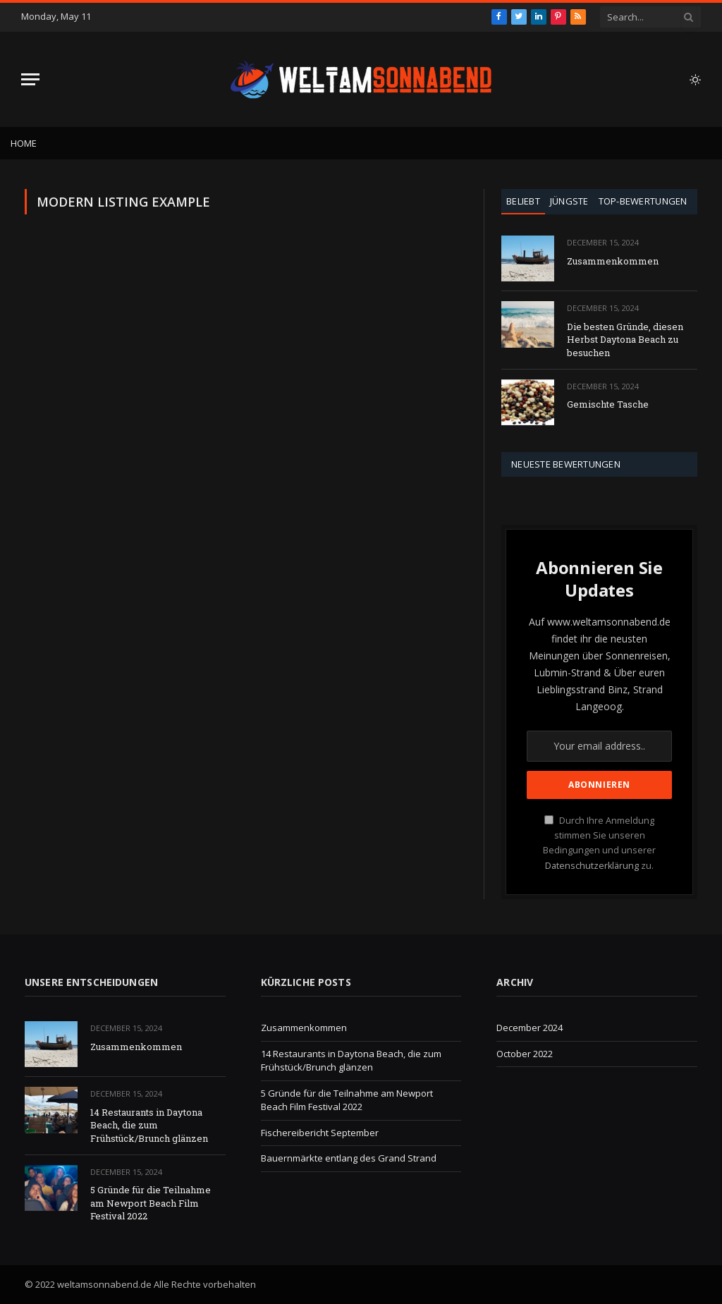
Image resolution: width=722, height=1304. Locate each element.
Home (24, 143)
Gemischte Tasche (608, 404)
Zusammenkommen (613, 261)
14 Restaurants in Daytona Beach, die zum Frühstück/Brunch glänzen (149, 1125)
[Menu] (30, 79)
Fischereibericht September (320, 1132)
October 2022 (524, 1053)
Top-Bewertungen (643, 201)
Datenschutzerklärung (592, 866)
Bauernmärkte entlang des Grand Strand (348, 1158)
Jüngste (569, 201)
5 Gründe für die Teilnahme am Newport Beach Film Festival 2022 (150, 1202)
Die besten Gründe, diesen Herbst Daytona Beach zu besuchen (625, 339)
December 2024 (529, 1027)
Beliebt (523, 201)
